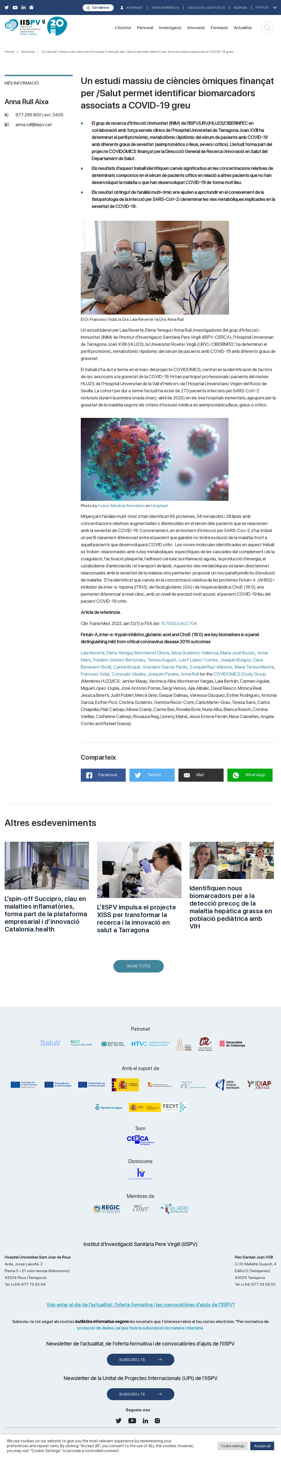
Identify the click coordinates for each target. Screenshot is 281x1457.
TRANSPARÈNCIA (166, 8)
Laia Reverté (93, 653)
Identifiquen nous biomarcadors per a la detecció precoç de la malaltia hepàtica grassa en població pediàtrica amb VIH (231, 907)
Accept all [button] (262, 1446)
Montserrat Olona (151, 653)
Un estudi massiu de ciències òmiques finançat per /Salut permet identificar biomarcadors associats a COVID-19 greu (138, 52)
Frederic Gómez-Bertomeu (119, 660)
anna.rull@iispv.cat (34, 124)
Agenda (241, 8)
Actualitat (243, 27)
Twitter (148, 775)
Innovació (196, 27)
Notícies (28, 52)
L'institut (123, 27)
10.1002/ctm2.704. (179, 623)
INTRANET (134, 8)
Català (262, 7)
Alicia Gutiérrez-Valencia (194, 653)
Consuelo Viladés (129, 674)
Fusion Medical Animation (121, 505)
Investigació (170, 27)
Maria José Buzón (237, 653)
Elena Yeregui (119, 653)
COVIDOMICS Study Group (239, 674)
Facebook (102, 775)
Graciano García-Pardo (165, 667)
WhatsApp (249, 775)
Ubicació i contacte (206, 8)
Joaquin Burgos (235, 660)
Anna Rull (190, 674)
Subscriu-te (132, 1359)
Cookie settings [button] (232, 1446)
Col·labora (100, 8)
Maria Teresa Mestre (254, 667)
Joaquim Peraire (163, 674)
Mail (194, 774)
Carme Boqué (126, 667)
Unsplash (159, 505)
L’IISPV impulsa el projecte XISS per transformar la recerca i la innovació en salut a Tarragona (136, 918)
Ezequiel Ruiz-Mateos (211, 667)
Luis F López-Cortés (198, 660)
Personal (145, 27)
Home (9, 52)
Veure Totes (140, 968)
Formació (219, 27)
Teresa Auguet (161, 660)
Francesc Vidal (95, 674)
